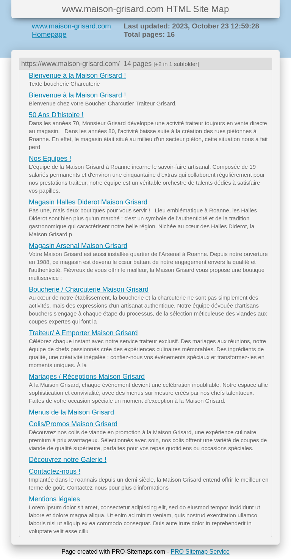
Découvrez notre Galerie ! (67, 459)
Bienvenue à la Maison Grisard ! (77, 75)
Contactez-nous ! (54, 471)
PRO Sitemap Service (200, 551)
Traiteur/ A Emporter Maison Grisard (83, 333)
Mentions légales (54, 499)
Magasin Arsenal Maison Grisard (78, 246)
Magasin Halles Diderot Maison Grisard (88, 202)
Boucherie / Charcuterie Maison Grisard (89, 289)
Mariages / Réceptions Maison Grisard (87, 376)
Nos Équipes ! (50, 158)
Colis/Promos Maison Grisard (73, 424)
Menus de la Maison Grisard (71, 412)
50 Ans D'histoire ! (56, 115)
